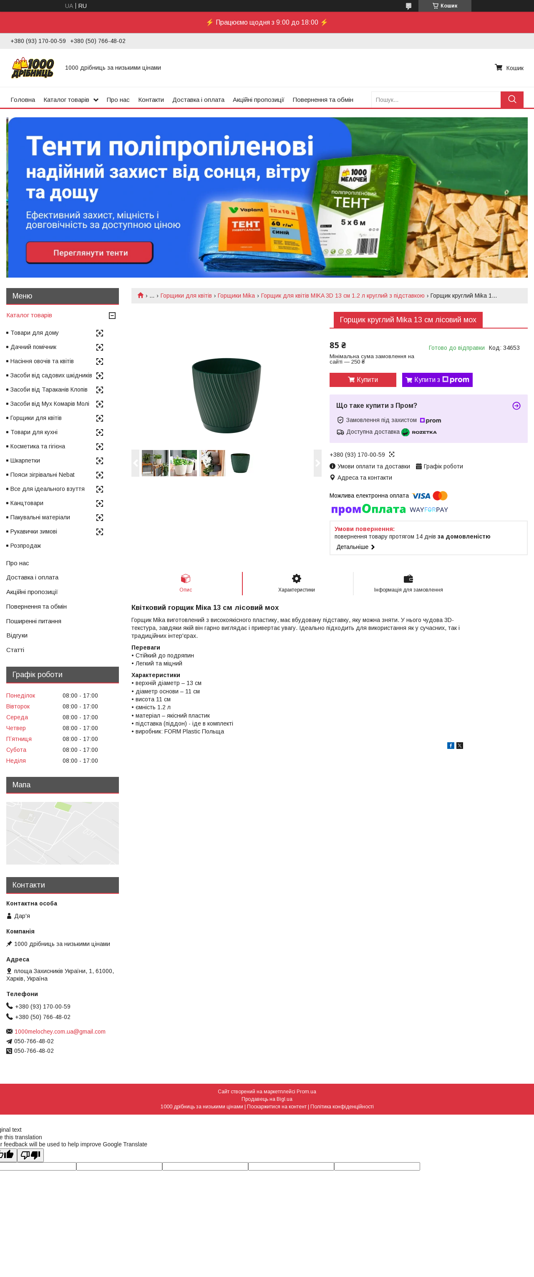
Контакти (151, 99)
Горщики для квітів (186, 295)
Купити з (441, 380)
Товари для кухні (34, 432)
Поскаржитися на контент (277, 1107)
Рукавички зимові (33, 531)
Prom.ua (306, 1092)
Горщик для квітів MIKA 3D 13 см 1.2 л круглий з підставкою (343, 295)
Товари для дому (34, 332)
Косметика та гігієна (37, 446)
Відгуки (17, 635)
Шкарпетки (25, 460)
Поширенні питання (33, 621)
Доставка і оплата (198, 99)
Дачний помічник (33, 347)
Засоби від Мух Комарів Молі (49, 403)
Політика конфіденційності (342, 1107)
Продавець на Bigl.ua (267, 1099)
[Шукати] (512, 99)
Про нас (118, 99)
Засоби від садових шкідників (51, 375)
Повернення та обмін (323, 99)
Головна (22, 99)
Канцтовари (26, 503)
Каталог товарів (66, 99)
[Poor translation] (30, 1155)
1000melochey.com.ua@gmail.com (60, 1031)
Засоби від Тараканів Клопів (49, 389)
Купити (367, 379)
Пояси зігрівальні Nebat (42, 474)
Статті (15, 649)
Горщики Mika (236, 295)
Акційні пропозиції (259, 99)
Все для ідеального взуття (47, 489)
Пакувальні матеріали (40, 517)
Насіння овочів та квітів (42, 361)
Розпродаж (25, 545)
